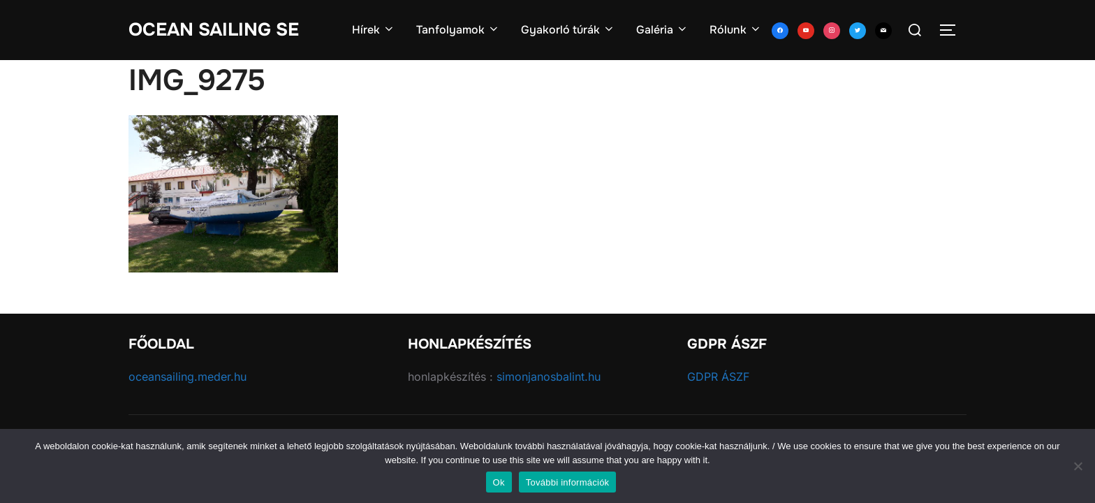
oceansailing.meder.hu (187, 377)
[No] (1078, 466)
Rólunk (736, 29)
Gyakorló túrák (568, 29)
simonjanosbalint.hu (549, 377)
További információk (568, 482)
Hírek (373, 29)
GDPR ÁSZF (718, 377)
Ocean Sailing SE (213, 29)
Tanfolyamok (458, 29)
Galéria (662, 29)
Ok (499, 482)
